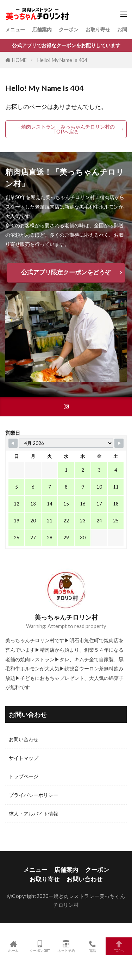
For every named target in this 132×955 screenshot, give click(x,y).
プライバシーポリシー (33, 795)
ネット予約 (66, 946)
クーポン (68, 29)
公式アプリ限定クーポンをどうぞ (66, 272)
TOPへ (119, 946)
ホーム (13, 946)
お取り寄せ (98, 29)
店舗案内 (42, 29)
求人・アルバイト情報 (33, 814)
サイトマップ (23, 758)
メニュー (15, 29)
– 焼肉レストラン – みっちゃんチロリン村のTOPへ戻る (66, 129)
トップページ (23, 776)
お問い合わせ (23, 739)
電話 (92, 946)
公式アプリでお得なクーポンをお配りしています (66, 45)
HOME (19, 60)
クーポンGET (39, 946)
